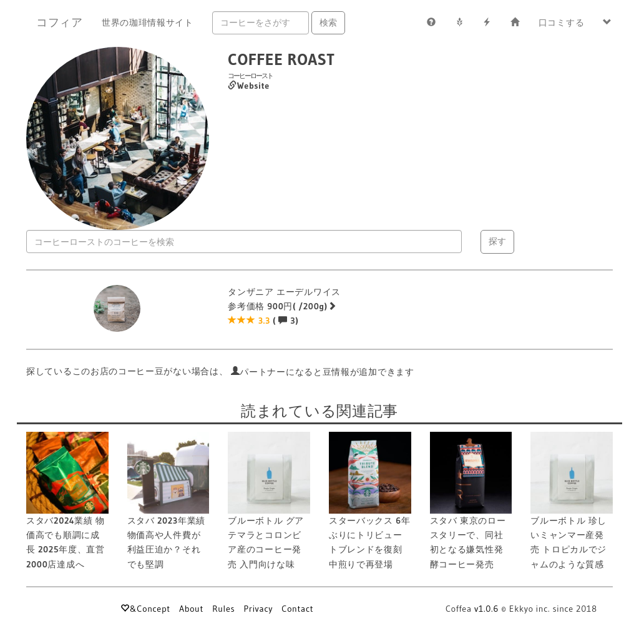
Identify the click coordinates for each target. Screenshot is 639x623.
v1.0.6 (486, 608)
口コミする (562, 22)
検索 (328, 22)
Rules (223, 608)
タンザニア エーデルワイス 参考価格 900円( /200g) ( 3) (284, 306)
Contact (297, 608)
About (191, 608)
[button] (607, 22)
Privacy (258, 608)
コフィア (59, 22)
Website (249, 85)
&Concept (145, 608)
